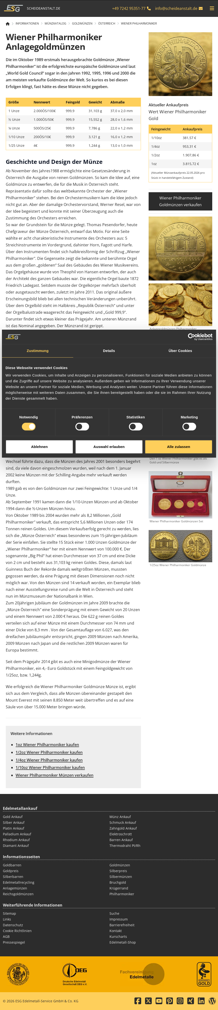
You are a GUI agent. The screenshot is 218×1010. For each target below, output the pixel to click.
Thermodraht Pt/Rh (124, 845)
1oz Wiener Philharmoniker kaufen (47, 744)
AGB (6, 936)
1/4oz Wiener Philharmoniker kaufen (49, 760)
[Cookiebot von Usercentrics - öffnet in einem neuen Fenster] (191, 417)
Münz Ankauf (120, 816)
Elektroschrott (120, 834)
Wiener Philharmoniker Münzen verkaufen (54, 775)
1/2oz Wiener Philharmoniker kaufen (49, 752)
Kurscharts (118, 936)
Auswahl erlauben (109, 526)
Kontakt (115, 930)
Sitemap (9, 913)
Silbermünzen (120, 876)
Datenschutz (13, 925)
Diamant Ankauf (16, 845)
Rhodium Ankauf (16, 839)
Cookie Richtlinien (17, 930)
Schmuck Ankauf (122, 822)
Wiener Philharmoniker (139, 24)
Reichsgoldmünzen (18, 894)
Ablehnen (39, 526)
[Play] (73, 379)
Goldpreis (10, 871)
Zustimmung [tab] (37, 431)
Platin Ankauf (13, 828)
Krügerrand (118, 888)
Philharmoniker (121, 894)
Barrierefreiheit (121, 925)
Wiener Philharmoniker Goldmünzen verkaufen (180, 201)
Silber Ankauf (13, 822)
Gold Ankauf (13, 816)
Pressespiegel (14, 942)
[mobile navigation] (212, 8)
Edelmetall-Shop (122, 942)
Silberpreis (118, 871)
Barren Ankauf (121, 839)
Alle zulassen (178, 526)
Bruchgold (117, 882)
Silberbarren (13, 876)
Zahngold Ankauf (123, 828)
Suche (114, 913)
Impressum (118, 919)
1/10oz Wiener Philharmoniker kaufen (50, 767)
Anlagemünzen (15, 888)
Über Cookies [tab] (180, 431)
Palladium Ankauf (17, 834)
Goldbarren (12, 865)
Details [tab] (109, 431)
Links (7, 919)
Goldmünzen (119, 865)
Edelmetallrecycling (18, 882)
